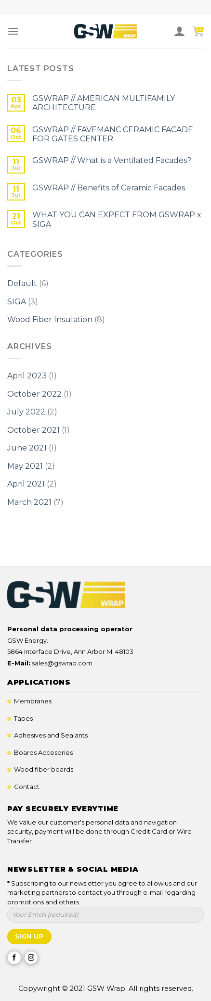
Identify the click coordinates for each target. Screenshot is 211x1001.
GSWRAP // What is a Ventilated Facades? (111, 160)
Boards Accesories (43, 752)
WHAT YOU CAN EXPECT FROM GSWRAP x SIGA (116, 219)
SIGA (16, 301)
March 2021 (29, 502)
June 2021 (27, 447)
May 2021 (25, 466)
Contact (27, 786)
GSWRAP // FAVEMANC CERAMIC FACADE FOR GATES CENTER (112, 134)
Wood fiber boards (43, 769)
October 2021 (33, 430)
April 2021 (26, 483)
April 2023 (27, 375)
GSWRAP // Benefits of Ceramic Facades (108, 187)
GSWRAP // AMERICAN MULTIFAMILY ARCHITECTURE (103, 103)
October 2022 (34, 394)
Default (22, 283)
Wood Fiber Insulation (49, 319)
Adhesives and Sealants (51, 735)
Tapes (23, 718)
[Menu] (13, 31)
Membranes (33, 701)
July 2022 (26, 411)
